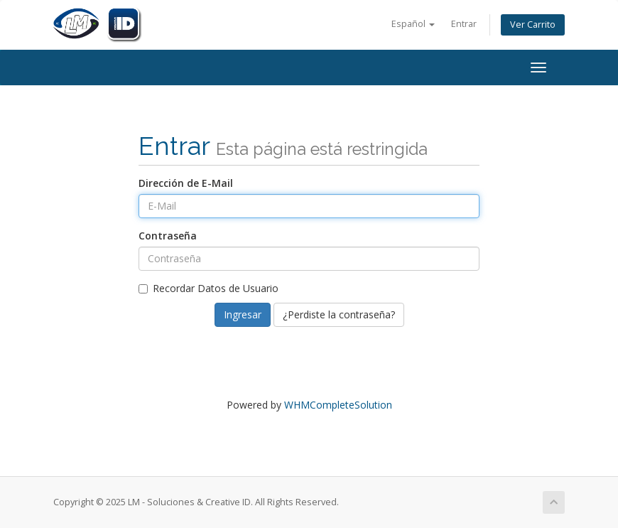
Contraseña (168, 235)
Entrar (464, 24)
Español (413, 24)
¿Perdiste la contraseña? (339, 314)
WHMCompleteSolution (338, 404)
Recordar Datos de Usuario (208, 288)
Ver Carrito (532, 24)
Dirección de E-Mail (186, 183)
